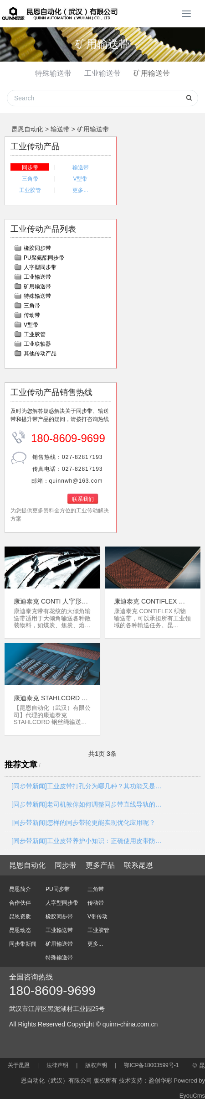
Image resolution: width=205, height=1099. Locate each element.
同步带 (30, 163)
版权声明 (96, 1060)
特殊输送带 (53, 73)
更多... (80, 185)
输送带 (60, 124)
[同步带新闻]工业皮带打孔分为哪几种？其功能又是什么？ (87, 781)
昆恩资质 (20, 912)
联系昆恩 (138, 861)
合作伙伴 (20, 898)
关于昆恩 (19, 1060)
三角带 (30, 174)
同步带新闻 (22, 939)
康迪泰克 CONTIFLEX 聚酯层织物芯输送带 (149, 597)
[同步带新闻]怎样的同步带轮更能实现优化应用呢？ (83, 818)
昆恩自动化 (27, 124)
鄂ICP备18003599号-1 (151, 1060)
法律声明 (57, 1060)
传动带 (32, 310)
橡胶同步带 (37, 243)
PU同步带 (58, 884)
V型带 (80, 174)
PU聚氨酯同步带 (44, 253)
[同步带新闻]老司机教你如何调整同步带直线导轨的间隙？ (87, 799)
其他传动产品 (40, 349)
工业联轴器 (37, 339)
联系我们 (83, 494)
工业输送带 (102, 73)
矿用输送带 (151, 73)
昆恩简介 (20, 884)
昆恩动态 (20, 925)
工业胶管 (30, 185)
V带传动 (97, 912)
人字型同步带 (40, 263)
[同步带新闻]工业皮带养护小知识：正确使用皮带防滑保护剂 (87, 836)
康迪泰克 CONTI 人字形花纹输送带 (51, 597)
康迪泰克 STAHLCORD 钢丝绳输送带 (51, 694)
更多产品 (100, 861)
